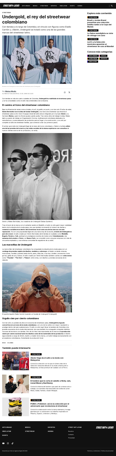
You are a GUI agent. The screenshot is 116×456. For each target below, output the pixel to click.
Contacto (71, 434)
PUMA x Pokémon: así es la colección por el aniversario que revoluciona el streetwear (49, 405)
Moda (4, 342)
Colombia (10, 342)
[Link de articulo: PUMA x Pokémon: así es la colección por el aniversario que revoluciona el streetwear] (15, 407)
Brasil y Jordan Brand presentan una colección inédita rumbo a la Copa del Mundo (99, 23)
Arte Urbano (26, 5)
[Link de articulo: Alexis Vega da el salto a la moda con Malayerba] (15, 361)
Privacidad (71, 438)
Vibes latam (63, 5)
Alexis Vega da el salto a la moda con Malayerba (46, 359)
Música (35, 5)
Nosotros (71, 431)
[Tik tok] (12, 443)
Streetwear (44, 5)
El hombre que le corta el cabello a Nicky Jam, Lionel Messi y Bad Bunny (50, 382)
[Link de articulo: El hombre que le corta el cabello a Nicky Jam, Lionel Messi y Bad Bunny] (15, 384)
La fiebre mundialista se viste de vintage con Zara (100, 34)
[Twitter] (69, 92)
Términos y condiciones (93, 451)
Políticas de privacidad (107, 451)
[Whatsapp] (65, 92)
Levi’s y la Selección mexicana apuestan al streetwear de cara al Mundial (100, 44)
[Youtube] (3, 443)
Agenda (79, 5)
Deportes (54, 5)
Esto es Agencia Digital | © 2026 (18, 451)
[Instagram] (8, 443)
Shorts (72, 5)
